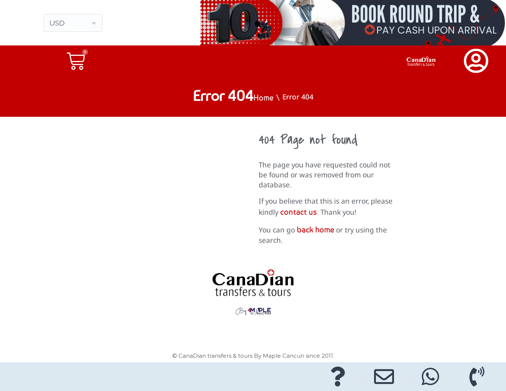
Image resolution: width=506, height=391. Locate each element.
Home (264, 97)
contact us (298, 212)
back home (315, 229)
